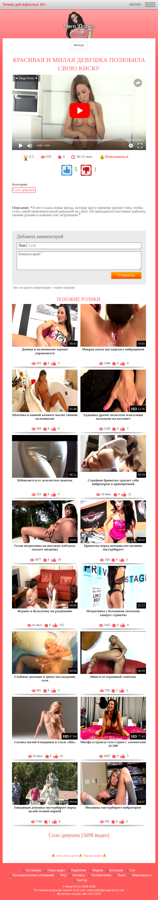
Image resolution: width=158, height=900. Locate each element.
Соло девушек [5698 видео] (79, 835)
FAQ (63, 875)
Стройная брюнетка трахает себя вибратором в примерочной (113, 482)
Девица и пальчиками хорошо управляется (45, 351)
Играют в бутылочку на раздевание (44, 611)
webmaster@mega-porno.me (105, 890)
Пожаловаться (141, 875)
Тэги (132, 870)
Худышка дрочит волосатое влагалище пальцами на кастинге (113, 416)
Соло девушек (24, 190)
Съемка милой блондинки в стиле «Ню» (45, 742)
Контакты (78, 875)
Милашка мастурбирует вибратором (113, 807)
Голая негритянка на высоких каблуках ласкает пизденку (44, 547)
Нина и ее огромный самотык (113, 677)
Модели (97, 870)
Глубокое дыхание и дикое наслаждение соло (44, 678)
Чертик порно (92, 856)
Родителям (78, 870)
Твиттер (82, 880)
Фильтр (79, 45)
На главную (33, 870)
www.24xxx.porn (67, 856)
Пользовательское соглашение (33, 875)
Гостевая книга (101, 875)
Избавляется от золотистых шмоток (44, 480)
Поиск (121, 875)
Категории (116, 870)
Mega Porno (73, 886)
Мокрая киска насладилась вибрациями (113, 349)
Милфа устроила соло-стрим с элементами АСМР (113, 744)
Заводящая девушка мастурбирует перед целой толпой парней (45, 809)
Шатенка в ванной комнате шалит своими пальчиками (45, 416)
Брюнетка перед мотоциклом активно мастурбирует (113, 547)
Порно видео (56, 870)
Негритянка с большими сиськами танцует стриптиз (113, 613)
